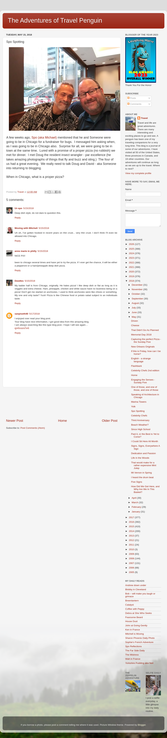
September (138, 298)
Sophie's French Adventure (139, 642)
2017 (132, 517)
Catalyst (129, 604)
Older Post (109, 420)
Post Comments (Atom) (33, 428)
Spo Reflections (133, 646)
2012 (132, 540)
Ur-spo (18, 208)
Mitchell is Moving (134, 634)
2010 (132, 549)
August (136, 303)
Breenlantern (132, 600)
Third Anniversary (140, 420)
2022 (132, 262)
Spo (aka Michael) (44, 137)
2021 (132, 267)
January (136, 511)
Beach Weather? (140, 424)
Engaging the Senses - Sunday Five (143, 381)
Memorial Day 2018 (141, 334)
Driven (134, 321)
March (135, 502)
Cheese (135, 325)
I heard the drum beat (142, 477)
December (137, 285)
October (136, 294)
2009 (132, 554)
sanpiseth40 (21, 313)
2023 (132, 258)
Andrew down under (135, 585)
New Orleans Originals (143, 346)
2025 (132, 249)
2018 (132, 281)
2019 (132, 276)
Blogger (142, 725)
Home (62, 420)
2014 (132, 531)
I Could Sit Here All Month (144, 441)
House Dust (131, 621)
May (134, 317)
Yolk (133, 406)
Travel (144, 118)
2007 (132, 563)
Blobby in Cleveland (135, 589)
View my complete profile (138, 173)
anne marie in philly (26, 251)
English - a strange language (141, 360)
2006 (132, 567)
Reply (18, 217)
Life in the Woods (140, 458)
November (137, 289)
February (137, 507)
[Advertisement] (62, 403)
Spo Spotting (138, 411)
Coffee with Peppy (134, 609)
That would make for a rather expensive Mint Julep (143, 465)
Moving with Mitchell (26, 228)
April (134, 498)
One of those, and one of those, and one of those (144, 388)
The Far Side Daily (135, 650)
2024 (132, 253)
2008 (132, 558)
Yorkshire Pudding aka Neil (139, 663)
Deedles (19, 281)
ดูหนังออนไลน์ (22, 328)
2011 (132, 544)
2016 (132, 522)
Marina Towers (138, 402)
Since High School (140, 429)
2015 (132, 526)
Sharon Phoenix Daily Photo (140, 638)
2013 (132, 535)
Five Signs (136, 482)
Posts (131, 98)
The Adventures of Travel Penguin (55, 20)
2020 (132, 271)
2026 (132, 244)
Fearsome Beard (134, 617)
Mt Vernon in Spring (141, 472)
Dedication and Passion (143, 453)
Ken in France (132, 629)
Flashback (136, 366)
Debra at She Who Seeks (138, 613)
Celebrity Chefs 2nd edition (145, 370)
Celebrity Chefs (139, 415)
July (134, 307)
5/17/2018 (34, 313)
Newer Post (14, 420)
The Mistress (132, 654)
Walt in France (132, 659)
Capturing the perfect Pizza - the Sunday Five (146, 340)
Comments (134, 104)
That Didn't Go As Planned (145, 330)
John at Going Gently (136, 625)
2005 (132, 572)
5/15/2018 (28, 208)
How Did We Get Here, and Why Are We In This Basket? (145, 489)
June (134, 312)
